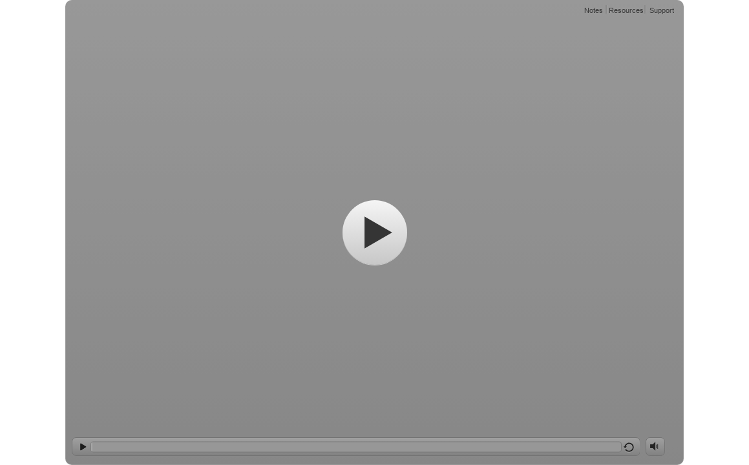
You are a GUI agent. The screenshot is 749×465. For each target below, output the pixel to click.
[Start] (375, 232)
